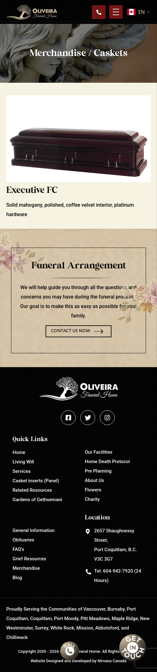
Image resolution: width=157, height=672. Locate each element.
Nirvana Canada (112, 660)
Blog (17, 577)
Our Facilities (98, 452)
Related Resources (32, 490)
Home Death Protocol (107, 461)
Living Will (23, 462)
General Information (34, 530)
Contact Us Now (70, 331)
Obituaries (23, 540)
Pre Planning (98, 471)
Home (19, 452)
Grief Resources (29, 559)
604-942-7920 (118, 571)
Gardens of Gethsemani (37, 499)
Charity (92, 499)
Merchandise (26, 568)
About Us (94, 480)
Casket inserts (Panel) (36, 481)
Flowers (93, 490)
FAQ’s (18, 549)
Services (21, 471)
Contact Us (98, 11)
